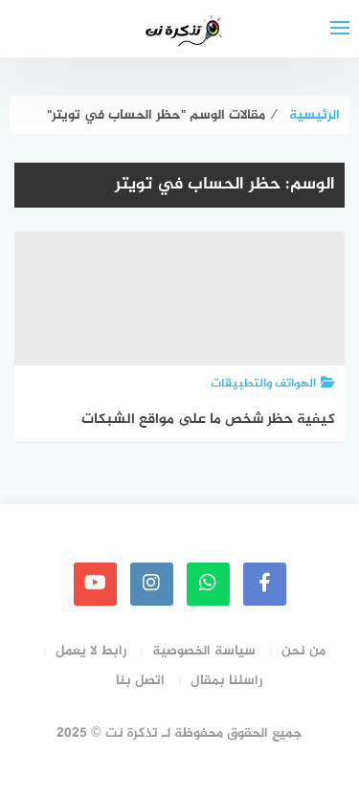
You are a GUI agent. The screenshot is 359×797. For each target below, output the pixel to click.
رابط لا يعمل (91, 651)
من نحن (303, 651)
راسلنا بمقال (226, 681)
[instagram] (151, 584)
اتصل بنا (140, 681)
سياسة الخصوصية (204, 651)
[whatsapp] (208, 584)
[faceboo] (264, 584)
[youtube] (95, 584)
